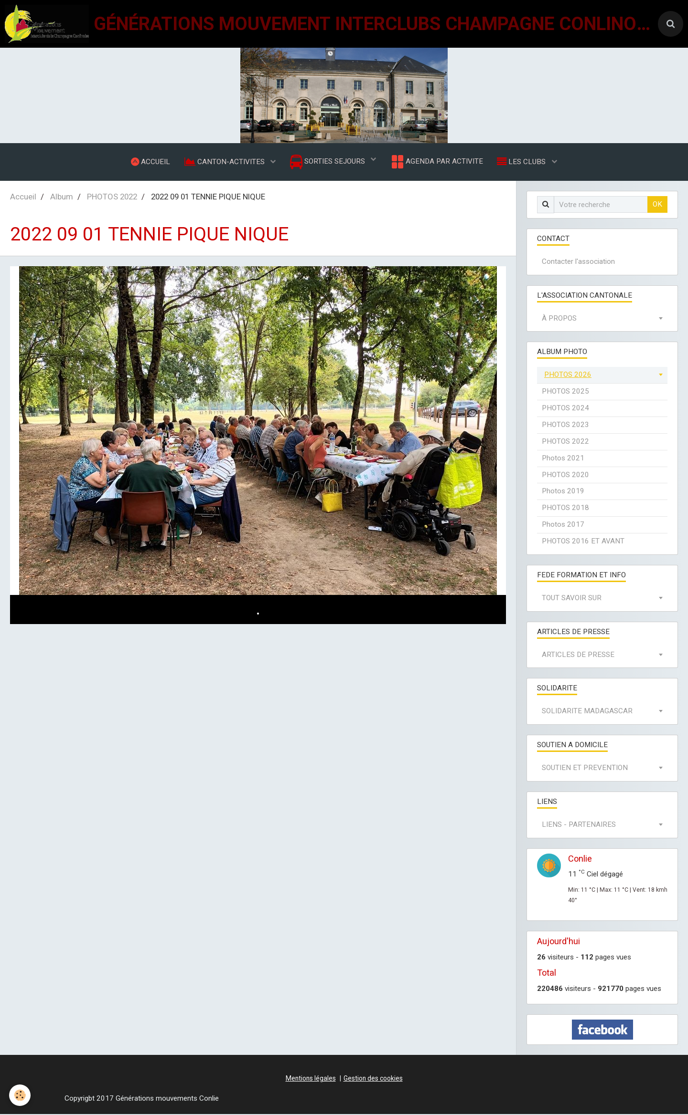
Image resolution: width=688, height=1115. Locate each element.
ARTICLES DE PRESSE (578, 655)
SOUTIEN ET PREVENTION (585, 768)
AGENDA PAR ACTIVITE (436, 162)
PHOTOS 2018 (565, 508)
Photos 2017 (563, 525)
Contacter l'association (578, 262)
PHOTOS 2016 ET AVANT (583, 542)
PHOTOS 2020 (565, 475)
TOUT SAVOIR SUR (572, 598)
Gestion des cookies (373, 1079)
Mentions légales (311, 1079)
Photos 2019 (563, 492)
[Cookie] (20, 1095)
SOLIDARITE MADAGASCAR (587, 712)
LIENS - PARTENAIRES (579, 825)
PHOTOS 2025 (565, 392)
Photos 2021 (563, 459)
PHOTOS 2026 (567, 375)
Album (61, 197)
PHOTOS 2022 (112, 197)
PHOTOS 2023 (565, 425)
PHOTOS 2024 (565, 409)
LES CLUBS (522, 161)
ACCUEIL (150, 161)
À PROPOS (559, 319)
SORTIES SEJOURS (328, 162)
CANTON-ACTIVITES (225, 161)
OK (657, 205)
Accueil (23, 197)
